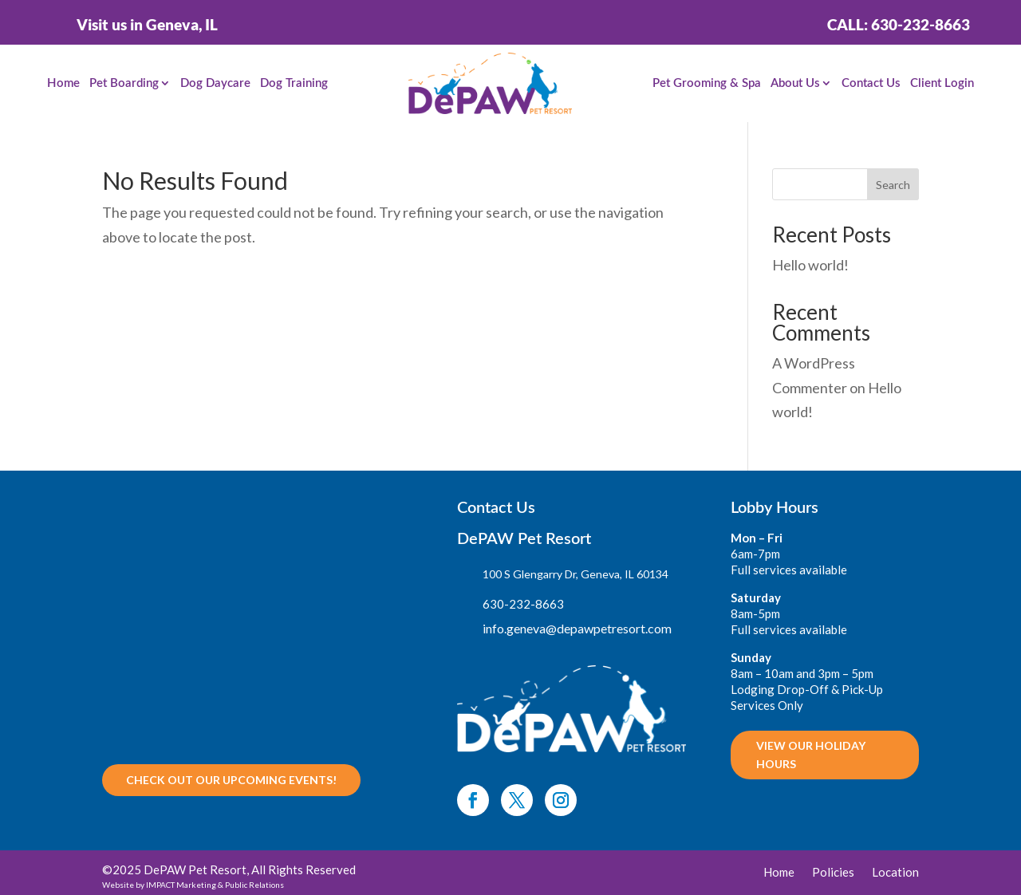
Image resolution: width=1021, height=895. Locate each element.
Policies (833, 872)
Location (895, 872)
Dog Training (294, 83)
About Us (795, 83)
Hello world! (810, 265)
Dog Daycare (215, 83)
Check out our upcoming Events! (231, 780)
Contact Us (871, 83)
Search (893, 184)
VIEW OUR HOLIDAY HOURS (810, 755)
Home (63, 83)
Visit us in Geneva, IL (147, 24)
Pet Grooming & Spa (706, 83)
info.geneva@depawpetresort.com (577, 628)
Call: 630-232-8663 (898, 24)
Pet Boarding (124, 83)
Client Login (942, 83)
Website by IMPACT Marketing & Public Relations (193, 884)
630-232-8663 (523, 604)
